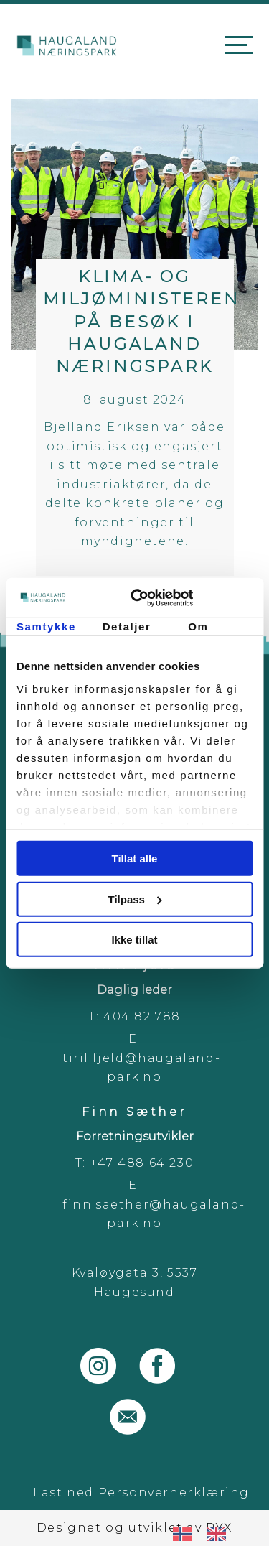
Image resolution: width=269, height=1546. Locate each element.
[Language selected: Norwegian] (206, 1533)
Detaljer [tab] (127, 626)
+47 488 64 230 (142, 1163)
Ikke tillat (134, 939)
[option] (219, 1534)
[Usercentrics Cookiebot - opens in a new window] (192, 597)
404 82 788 (142, 1016)
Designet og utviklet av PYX (134, 1528)
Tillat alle (135, 858)
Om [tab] (198, 626)
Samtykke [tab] (46, 626)
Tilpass (135, 899)
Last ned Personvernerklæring (141, 1492)
